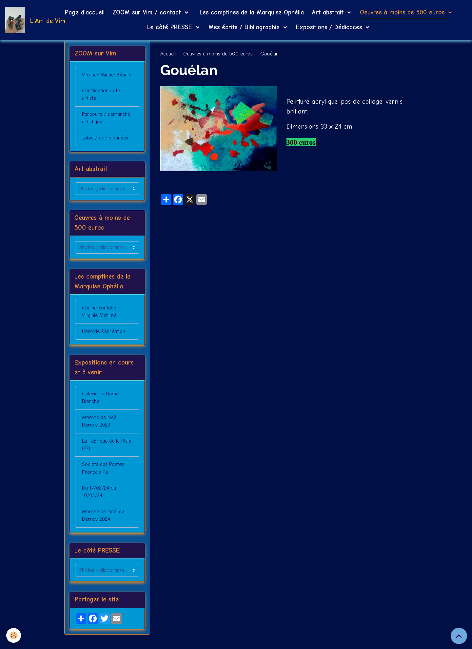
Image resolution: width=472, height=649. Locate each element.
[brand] (26, 20)
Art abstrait (329, 12)
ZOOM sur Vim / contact (147, 12)
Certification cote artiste (101, 103)
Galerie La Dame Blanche (100, 409)
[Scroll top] (459, 636)
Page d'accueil (85, 12)
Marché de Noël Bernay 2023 (99, 433)
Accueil (168, 54)
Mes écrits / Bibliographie (245, 27)
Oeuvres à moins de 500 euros (403, 12)
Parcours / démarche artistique (105, 127)
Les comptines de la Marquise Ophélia (250, 12)
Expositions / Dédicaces (330, 27)
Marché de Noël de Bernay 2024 (103, 529)
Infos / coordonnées (105, 147)
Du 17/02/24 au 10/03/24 (99, 505)
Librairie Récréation (103, 342)
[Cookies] (14, 635)
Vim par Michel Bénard (98, 79)
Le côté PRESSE (170, 27)
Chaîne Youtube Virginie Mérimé (99, 322)
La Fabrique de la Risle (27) (107, 457)
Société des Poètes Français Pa (103, 481)
